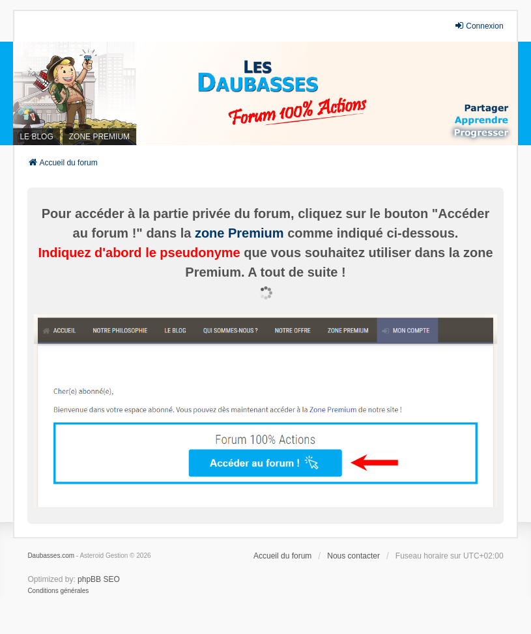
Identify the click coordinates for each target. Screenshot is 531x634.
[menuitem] (58, 591)
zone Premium (239, 233)
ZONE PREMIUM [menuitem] (99, 136)
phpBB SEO (99, 579)
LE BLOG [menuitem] (36, 136)
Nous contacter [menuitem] (353, 555)
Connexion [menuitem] (478, 26)
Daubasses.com (50, 555)
